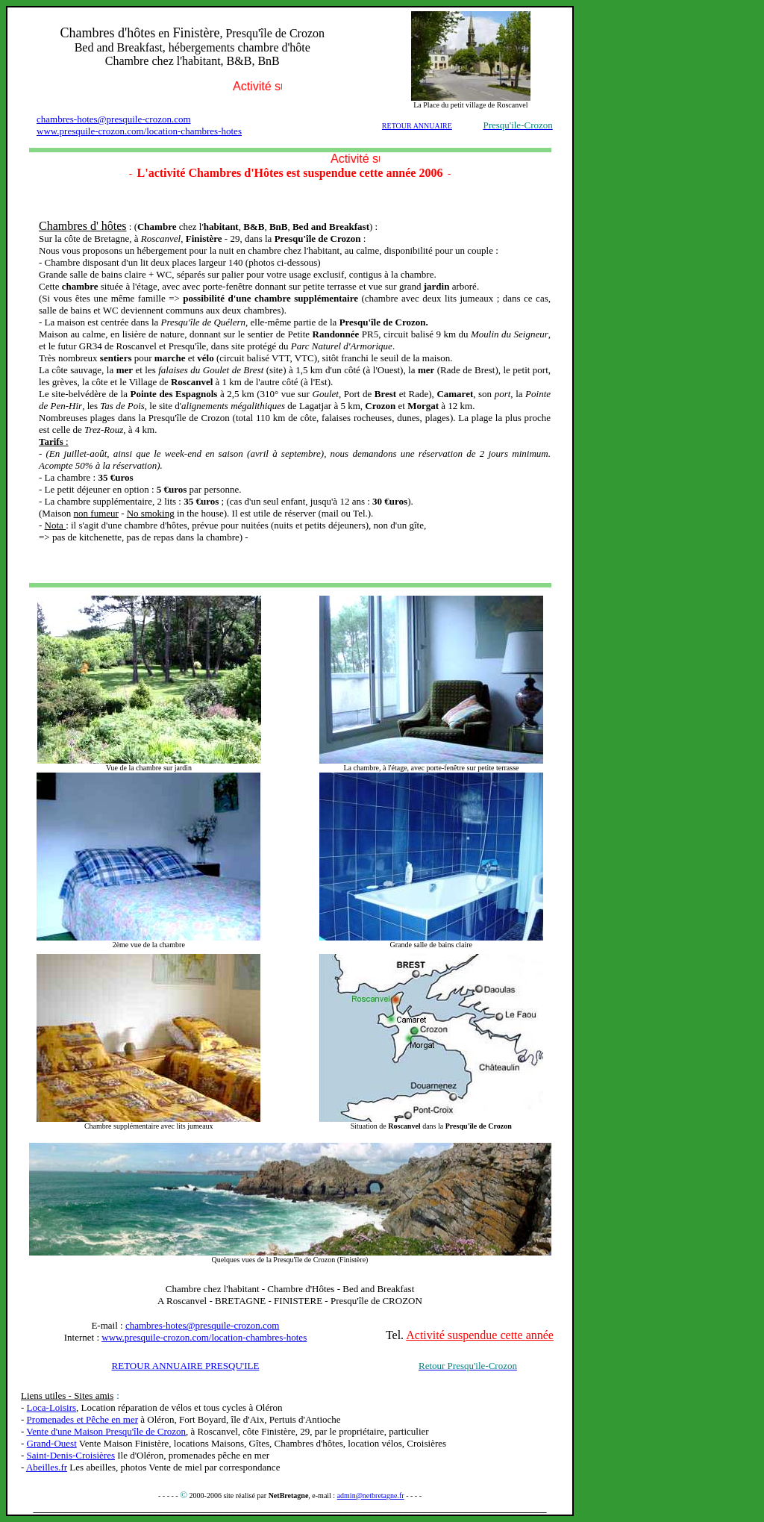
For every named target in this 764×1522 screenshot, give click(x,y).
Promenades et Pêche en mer (82, 1419)
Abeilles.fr (46, 1467)
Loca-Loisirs (51, 1407)
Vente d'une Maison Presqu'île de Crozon (106, 1431)
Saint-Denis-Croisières (71, 1455)
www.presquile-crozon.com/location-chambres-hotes (139, 131)
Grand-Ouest (52, 1443)
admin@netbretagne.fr (370, 1495)
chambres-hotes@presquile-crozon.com (114, 119)
